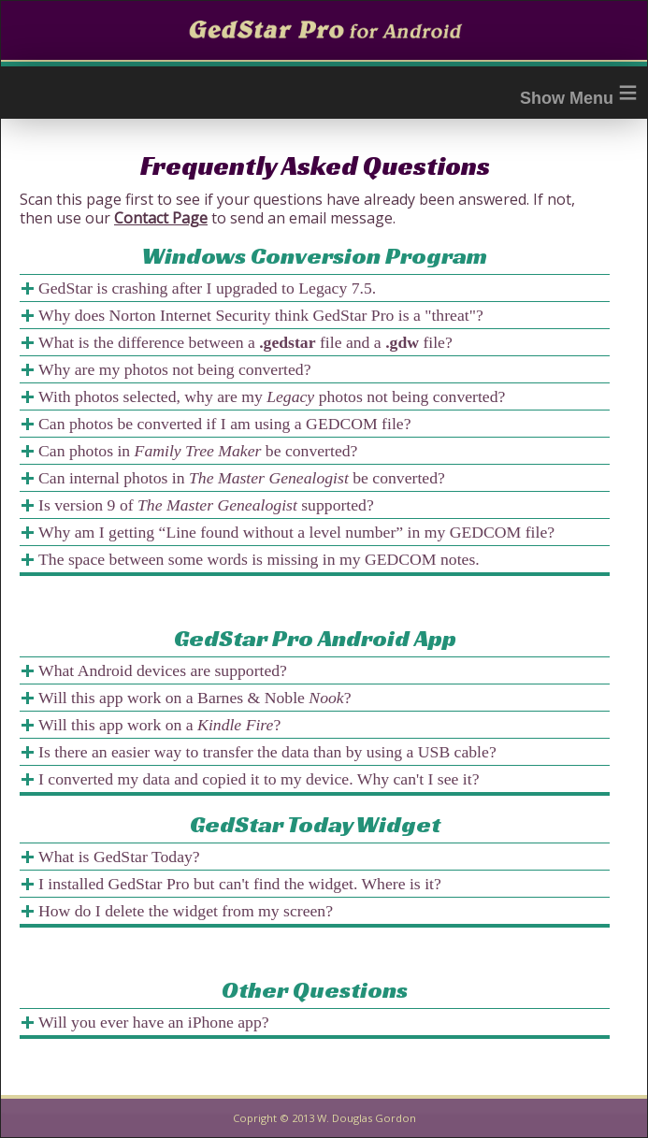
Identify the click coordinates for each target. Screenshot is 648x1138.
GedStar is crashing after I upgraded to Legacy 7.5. (207, 288)
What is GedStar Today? (119, 856)
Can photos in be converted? (197, 450)
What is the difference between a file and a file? (245, 342)
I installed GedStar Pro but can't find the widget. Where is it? (239, 883)
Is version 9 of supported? (206, 505)
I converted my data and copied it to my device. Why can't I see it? (258, 779)
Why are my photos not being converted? (174, 369)
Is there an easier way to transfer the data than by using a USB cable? (267, 751)
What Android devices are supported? (162, 670)
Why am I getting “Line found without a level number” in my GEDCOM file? (296, 532)
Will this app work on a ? (159, 724)
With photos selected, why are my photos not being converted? (271, 396)
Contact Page (161, 218)
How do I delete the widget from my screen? (185, 910)
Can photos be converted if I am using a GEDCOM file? (224, 423)
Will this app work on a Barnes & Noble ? (195, 697)
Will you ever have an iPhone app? (153, 1022)
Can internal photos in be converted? (241, 477)
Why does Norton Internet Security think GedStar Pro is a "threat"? (260, 315)
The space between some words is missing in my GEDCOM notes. (259, 559)
